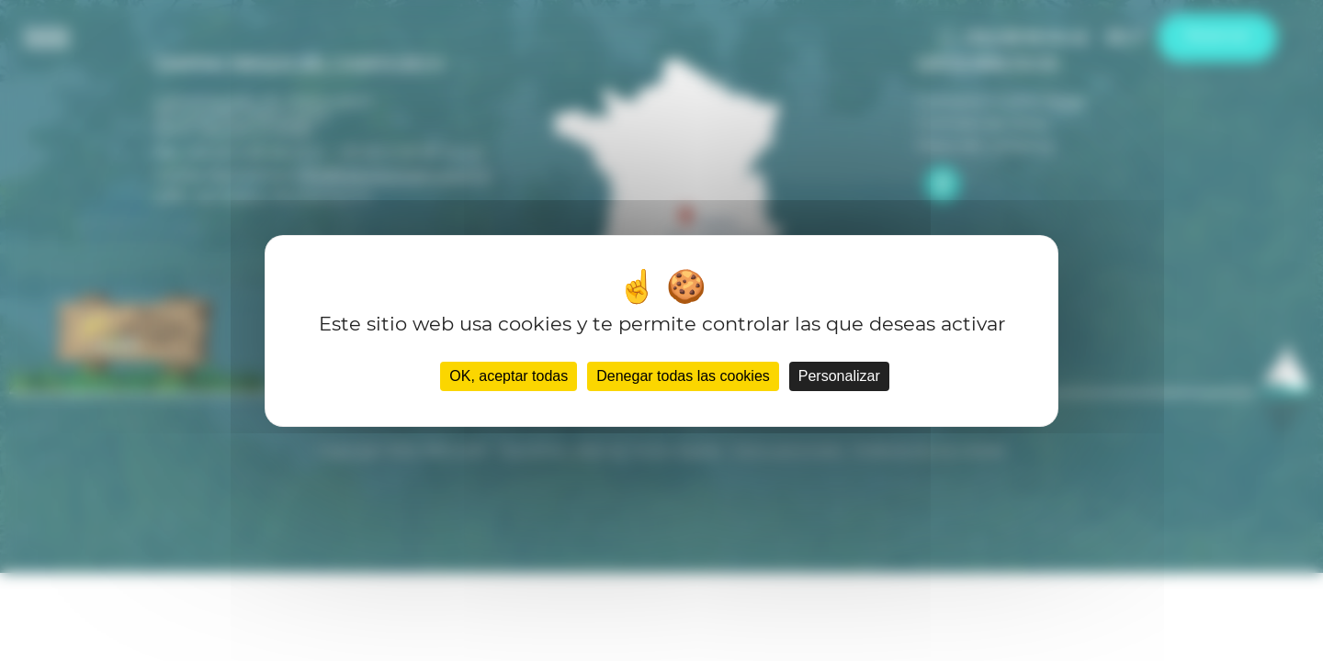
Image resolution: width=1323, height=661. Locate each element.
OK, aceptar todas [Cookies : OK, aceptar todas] (508, 376)
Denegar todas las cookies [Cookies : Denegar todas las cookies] (683, 376)
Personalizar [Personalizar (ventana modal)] (839, 376)
